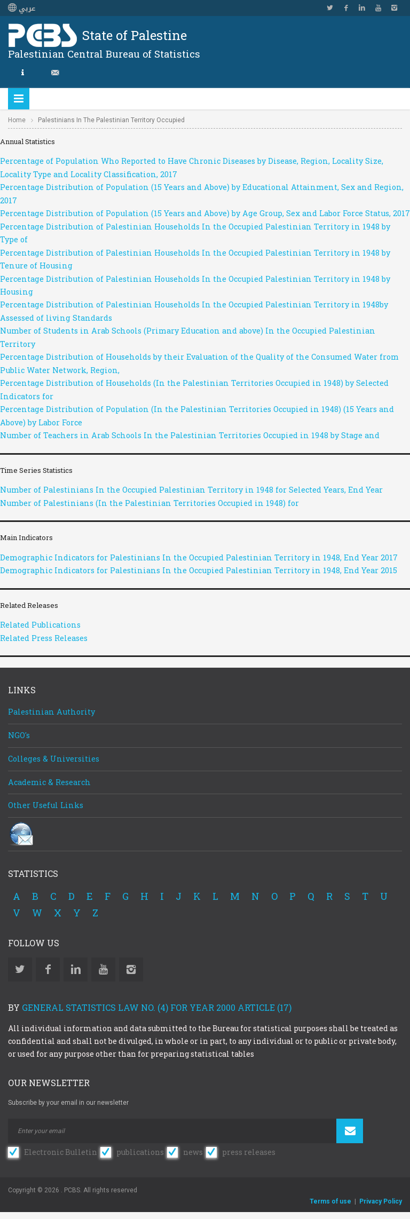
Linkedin (362, 8)
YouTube (378, 8)
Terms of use (330, 1201)
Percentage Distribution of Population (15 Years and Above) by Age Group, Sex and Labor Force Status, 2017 (205, 213)
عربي (21, 8)
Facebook (346, 8)
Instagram (394, 8)
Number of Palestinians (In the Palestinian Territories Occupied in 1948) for (149, 503)
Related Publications (40, 625)
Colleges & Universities (53, 759)
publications (140, 1152)
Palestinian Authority (51, 712)
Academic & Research (49, 782)
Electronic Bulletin (60, 1152)
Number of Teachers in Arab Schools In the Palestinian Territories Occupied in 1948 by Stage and (190, 435)
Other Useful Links (45, 805)
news (193, 1152)
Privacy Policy (380, 1201)
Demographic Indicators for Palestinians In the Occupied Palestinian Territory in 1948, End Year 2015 (198, 570)
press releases (248, 1152)
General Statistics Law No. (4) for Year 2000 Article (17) (156, 1007)
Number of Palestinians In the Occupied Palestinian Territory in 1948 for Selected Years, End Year (191, 490)
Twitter (330, 8)
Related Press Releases (44, 638)
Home (17, 120)
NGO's (19, 735)
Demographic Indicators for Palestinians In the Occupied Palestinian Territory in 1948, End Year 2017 (199, 557)
